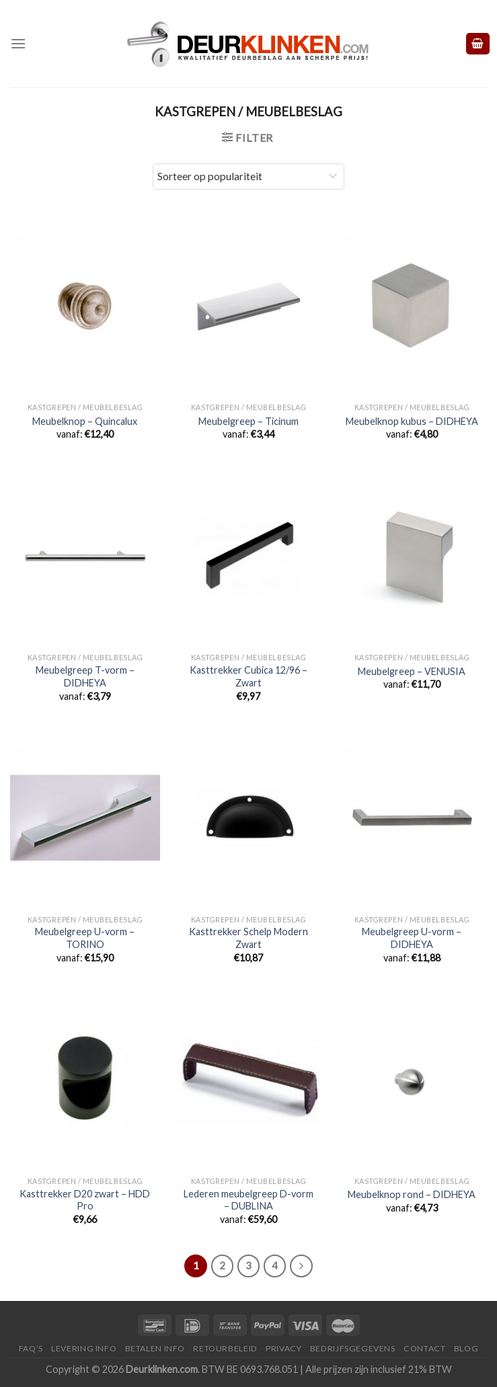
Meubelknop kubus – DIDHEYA (412, 421)
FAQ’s (31, 1348)
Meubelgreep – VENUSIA (411, 671)
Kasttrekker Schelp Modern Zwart (248, 938)
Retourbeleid (225, 1348)
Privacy (283, 1348)
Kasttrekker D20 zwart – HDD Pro (85, 1200)
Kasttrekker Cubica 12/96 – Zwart (248, 676)
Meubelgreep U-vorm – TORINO (85, 938)
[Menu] (18, 43)
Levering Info (83, 1348)
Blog (466, 1348)
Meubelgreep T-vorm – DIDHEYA (85, 676)
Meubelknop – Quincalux (84, 421)
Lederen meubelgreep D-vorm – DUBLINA (248, 1200)
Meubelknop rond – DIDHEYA (411, 1194)
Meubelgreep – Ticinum (248, 421)
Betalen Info (155, 1348)
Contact (424, 1348)
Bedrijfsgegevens (352, 1348)
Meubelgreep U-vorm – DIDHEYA (411, 938)
